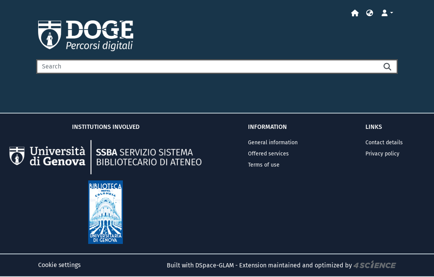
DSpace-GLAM (214, 265)
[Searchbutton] (388, 66)
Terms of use (264, 165)
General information (273, 142)
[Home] (355, 13)
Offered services (268, 153)
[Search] (207, 66)
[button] (369, 13)
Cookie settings (59, 265)
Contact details (384, 142)
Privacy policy (382, 153)
